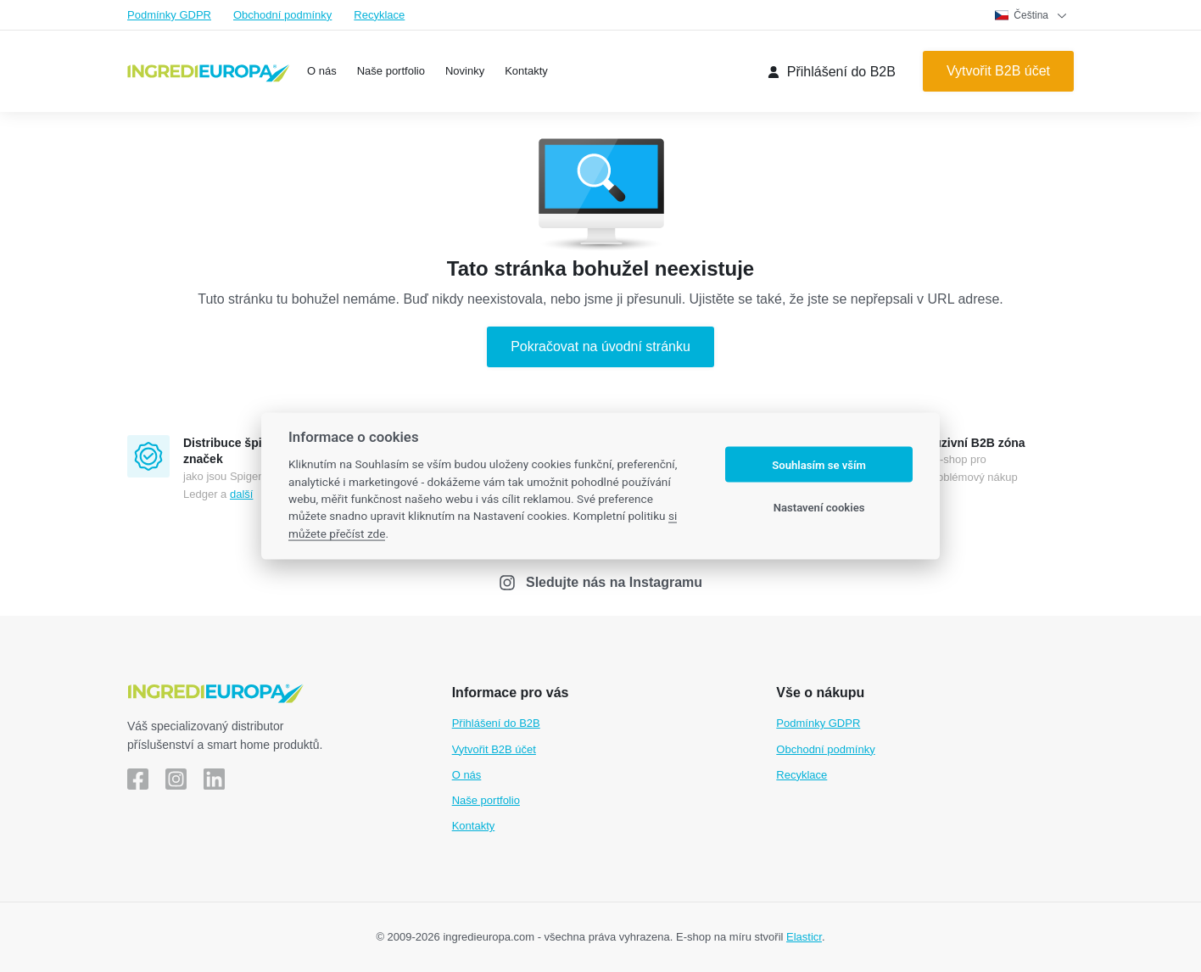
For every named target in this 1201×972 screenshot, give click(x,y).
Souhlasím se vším (819, 464)
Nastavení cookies (819, 506)
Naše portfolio (486, 800)
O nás (467, 774)
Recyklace (379, 14)
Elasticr (804, 936)
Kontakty (473, 825)
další (241, 494)
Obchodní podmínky (282, 14)
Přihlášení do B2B (496, 723)
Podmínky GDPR (169, 14)
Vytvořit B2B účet (494, 749)
